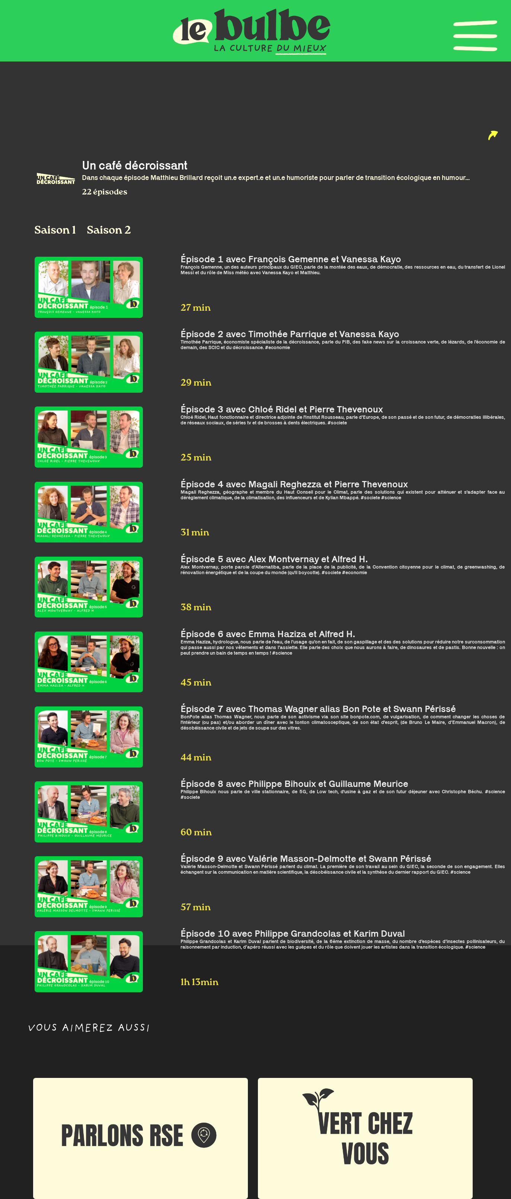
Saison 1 (56, 230)
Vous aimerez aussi (89, 1029)
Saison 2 (109, 230)
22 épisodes (104, 192)
